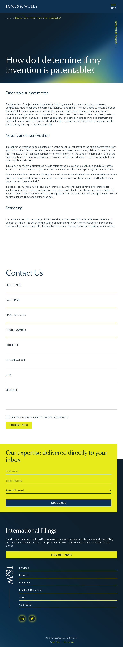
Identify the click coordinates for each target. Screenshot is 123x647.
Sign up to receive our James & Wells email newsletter (37, 417)
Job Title (12, 345)
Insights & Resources (30, 589)
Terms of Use (69, 642)
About (22, 597)
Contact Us (25, 604)
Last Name (13, 300)
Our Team (24, 582)
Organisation (15, 360)
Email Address (16, 315)
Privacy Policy (55, 642)
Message (12, 390)
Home (9, 18)
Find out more (61, 554)
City (9, 375)
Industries (24, 575)
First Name (13, 285)
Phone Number (16, 330)
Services (24, 567)
